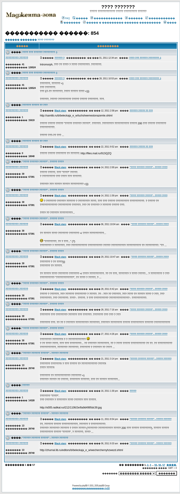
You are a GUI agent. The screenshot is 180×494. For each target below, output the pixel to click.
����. (171, 465)
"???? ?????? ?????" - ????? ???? (43, 161)
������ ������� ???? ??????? (29, 39)
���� (170, 22)
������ (134, 18)
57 (163, 465)
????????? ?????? (16, 57)
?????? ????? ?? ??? (35, 105)
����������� (160, 18)
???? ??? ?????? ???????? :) (39, 52)
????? (26, 385)
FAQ (66, 18)
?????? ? (60, 58)
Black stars (60, 110)
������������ (106, 18)
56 (159, 465)
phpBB (84, 485)
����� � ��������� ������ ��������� (122, 22)
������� (70, 22)
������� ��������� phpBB (91, 488)
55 (156, 465)
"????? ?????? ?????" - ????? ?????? (45, 353)
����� (80, 18)
